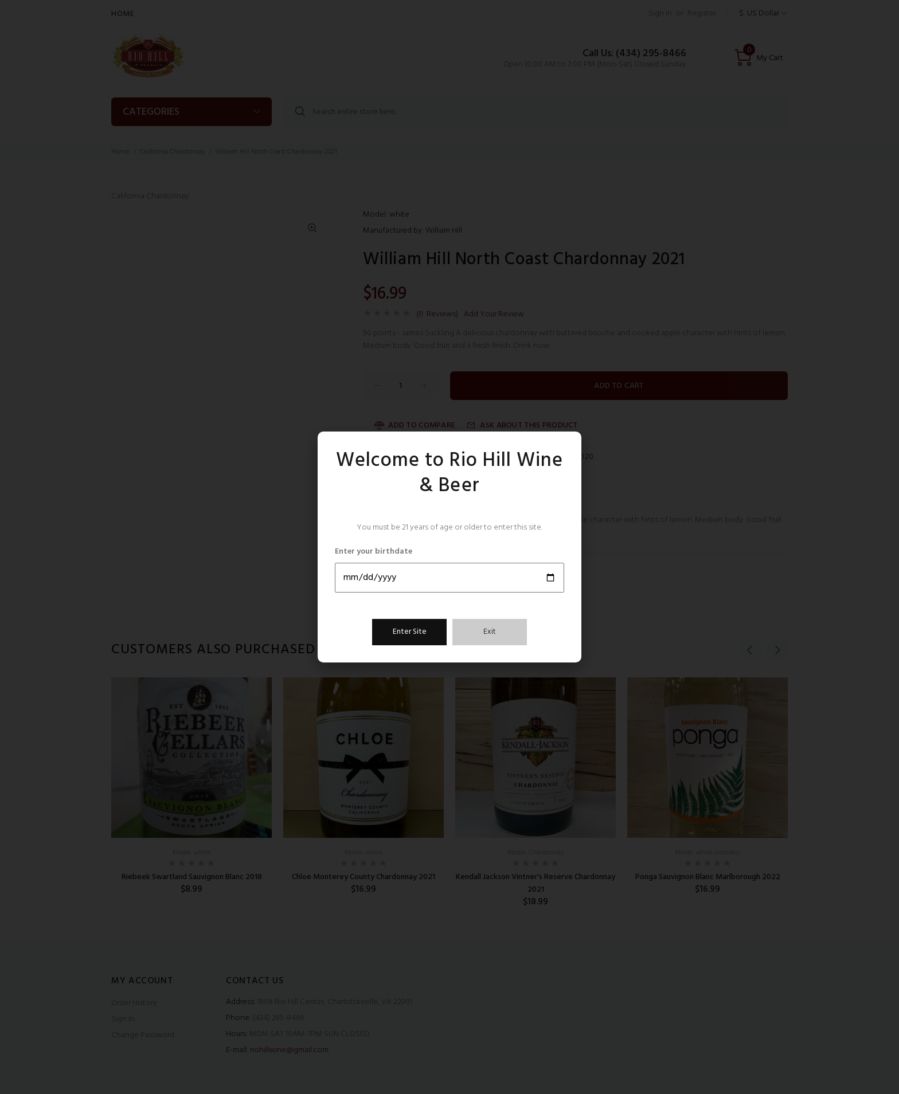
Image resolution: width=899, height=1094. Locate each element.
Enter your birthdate (373, 552)
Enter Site (410, 631)
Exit (489, 631)
